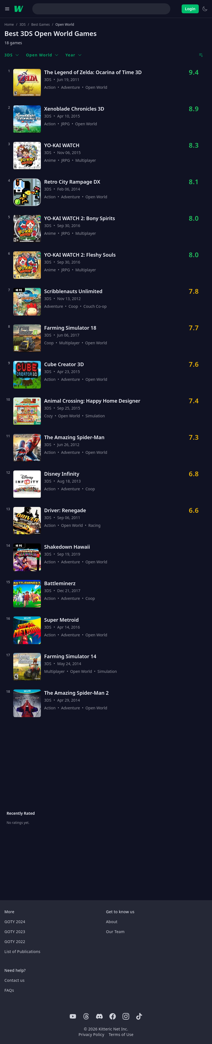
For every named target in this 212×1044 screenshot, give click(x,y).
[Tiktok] (139, 1016)
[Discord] (99, 1016)
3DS (23, 24)
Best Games (40, 24)
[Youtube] (73, 1016)
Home (9, 24)
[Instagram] (126, 1016)
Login (190, 8)
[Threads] (86, 1016)
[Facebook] (112, 1016)
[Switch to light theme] (205, 9)
